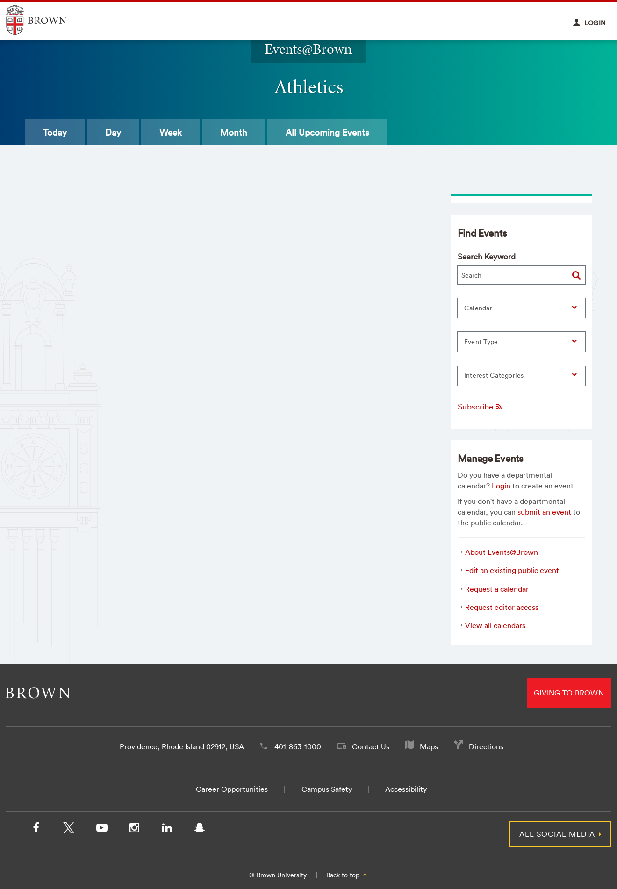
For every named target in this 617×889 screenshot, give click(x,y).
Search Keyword (487, 256)
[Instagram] (134, 830)
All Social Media (557, 834)
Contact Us (370, 746)
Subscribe (480, 406)
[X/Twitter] (68, 830)
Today (55, 132)
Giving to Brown (569, 692)
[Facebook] (36, 830)
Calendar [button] (478, 308)
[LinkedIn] (166, 830)
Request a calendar (497, 589)
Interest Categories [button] (494, 375)
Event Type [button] (481, 341)
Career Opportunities (232, 789)
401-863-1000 (297, 746)
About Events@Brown (501, 552)
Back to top (347, 875)
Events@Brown (308, 49)
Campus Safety (326, 789)
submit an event (544, 511)
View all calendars (495, 625)
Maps (429, 746)
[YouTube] (101, 830)
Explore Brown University (47, 20)
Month (233, 132)
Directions (486, 746)
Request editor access (501, 607)
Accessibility (406, 789)
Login (501, 485)
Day (113, 132)
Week (170, 132)
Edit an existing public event (512, 570)
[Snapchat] (199, 830)
